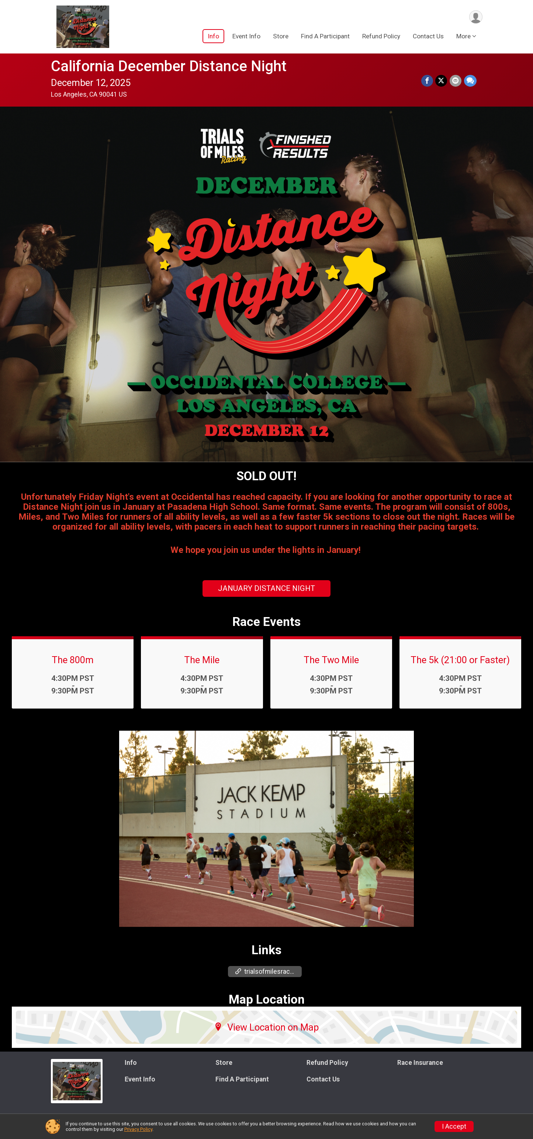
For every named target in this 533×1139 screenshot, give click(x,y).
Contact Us (428, 36)
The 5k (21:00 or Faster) (460, 660)
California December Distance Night (169, 66)
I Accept (454, 1126)
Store (280, 36)
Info (213, 36)
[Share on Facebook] (428, 81)
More (463, 36)
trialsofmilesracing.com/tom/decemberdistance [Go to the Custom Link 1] (268, 971)
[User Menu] (475, 17)
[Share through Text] (470, 81)
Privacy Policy (138, 1129)
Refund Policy (381, 36)
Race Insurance (420, 1062)
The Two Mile (331, 660)
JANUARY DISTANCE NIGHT (266, 588)
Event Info (246, 36)
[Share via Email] (456, 81)
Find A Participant (325, 36)
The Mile (201, 660)
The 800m (73, 660)
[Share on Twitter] (442, 81)
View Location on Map (266, 1027)
